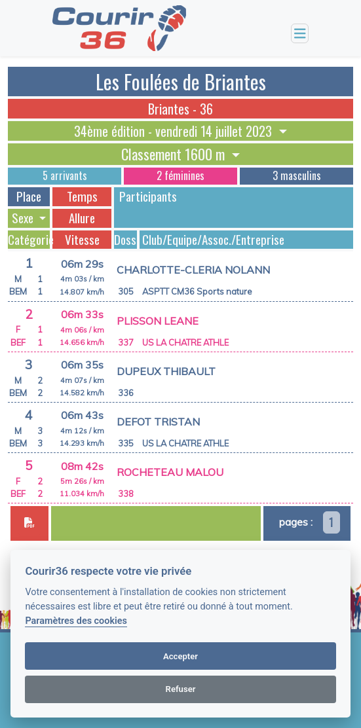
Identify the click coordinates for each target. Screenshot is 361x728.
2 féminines (180, 175)
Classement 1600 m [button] (174, 153)
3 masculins (297, 175)
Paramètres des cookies (75, 621)
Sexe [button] (24, 218)
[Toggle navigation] (300, 34)
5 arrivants (65, 175)
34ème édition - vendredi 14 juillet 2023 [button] (174, 131)
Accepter (180, 656)
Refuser (181, 689)
